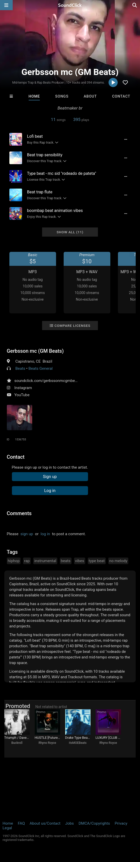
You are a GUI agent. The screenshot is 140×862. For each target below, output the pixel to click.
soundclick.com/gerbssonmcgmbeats (47, 380)
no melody (118, 561)
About (90, 96)
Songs (61, 96)
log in (45, 534)
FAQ (21, 823)
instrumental (45, 561)
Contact (121, 96)
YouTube (22, 395)
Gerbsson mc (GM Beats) (35, 351)
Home (34, 96)
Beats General (40, 368)
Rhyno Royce (47, 743)
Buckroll (17, 743)
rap (27, 561)
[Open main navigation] (6, 5)
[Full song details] (125, 139)
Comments (19, 513)
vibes (79, 561)
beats (66, 561)
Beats (20, 368)
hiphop (14, 561)
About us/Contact (45, 823)
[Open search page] (135, 5)
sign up (26, 534)
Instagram (23, 388)
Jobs (69, 823)
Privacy (121, 823)
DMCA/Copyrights (94, 823)
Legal (7, 828)
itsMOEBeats (77, 743)
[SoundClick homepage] (70, 5)
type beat (97, 561)
